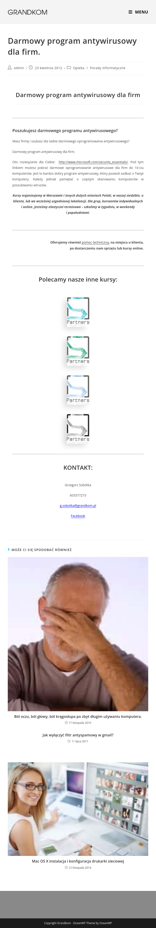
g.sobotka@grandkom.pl (78, 505)
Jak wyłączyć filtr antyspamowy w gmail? (77, 735)
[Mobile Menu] (138, 12)
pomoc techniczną (95, 242)
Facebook (78, 516)
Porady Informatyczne (107, 68)
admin (19, 68)
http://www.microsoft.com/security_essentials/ (93, 162)
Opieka (79, 68)
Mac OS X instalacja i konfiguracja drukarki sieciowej (78, 861)
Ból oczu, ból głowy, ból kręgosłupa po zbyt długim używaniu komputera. (78, 716)
